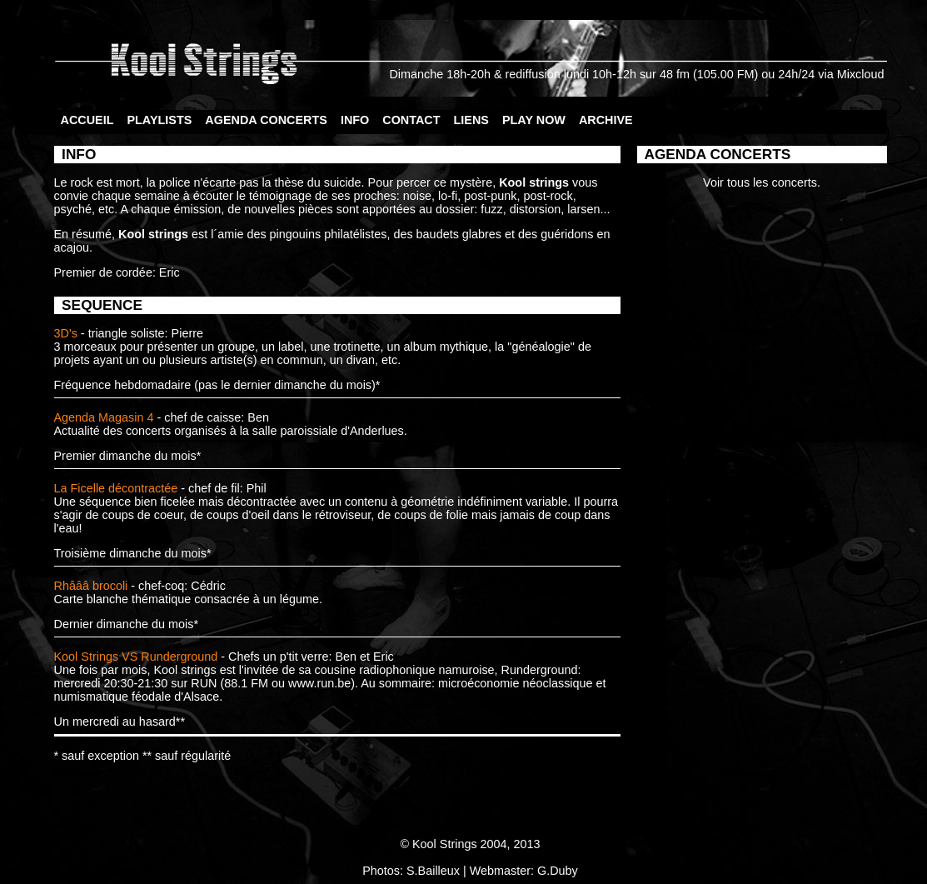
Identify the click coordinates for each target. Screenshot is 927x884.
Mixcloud (861, 74)
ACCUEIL (87, 120)
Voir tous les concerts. (761, 182)
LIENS (471, 120)
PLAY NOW (534, 120)
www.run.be (319, 683)
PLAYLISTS (159, 120)
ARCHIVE (606, 120)
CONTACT (411, 120)
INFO (355, 120)
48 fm (675, 74)
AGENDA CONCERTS (266, 120)
